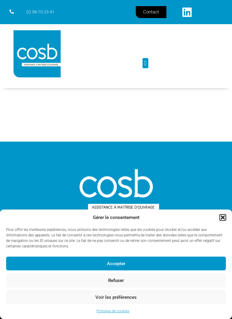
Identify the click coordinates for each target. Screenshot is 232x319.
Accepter (116, 263)
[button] (223, 217)
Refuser (116, 280)
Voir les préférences (116, 297)
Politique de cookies (113, 311)
